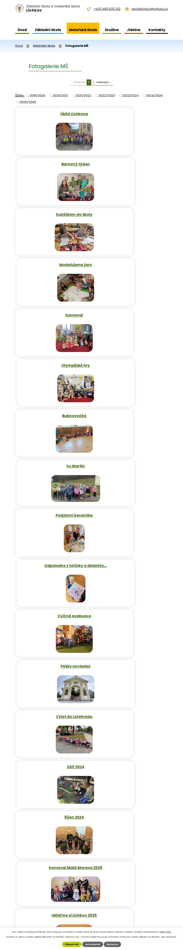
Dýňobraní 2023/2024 (52, 756)
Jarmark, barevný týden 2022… (130, 607)
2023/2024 (130, 96)
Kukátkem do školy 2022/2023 (52, 607)
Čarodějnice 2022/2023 (52, 657)
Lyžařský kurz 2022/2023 (130, 558)
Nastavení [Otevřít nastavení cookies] (114, 944)
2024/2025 (154, 96)
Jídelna (133, 29)
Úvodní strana (26, 897)
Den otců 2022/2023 (52, 706)
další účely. (166, 931)
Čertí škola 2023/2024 (130, 756)
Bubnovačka (52, 261)
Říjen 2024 (52, 459)
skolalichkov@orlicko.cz (150, 9)
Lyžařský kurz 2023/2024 (53, 805)
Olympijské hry (130, 212)
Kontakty (157, 29)
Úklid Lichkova (52, 113)
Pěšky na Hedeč (130, 360)
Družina (112, 29)
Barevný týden (130, 113)
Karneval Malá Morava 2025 (130, 459)
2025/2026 (27, 102)
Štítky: (19, 95)
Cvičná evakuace (52, 360)
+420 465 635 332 (107, 9)
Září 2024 (130, 410)
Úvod (22, 29)
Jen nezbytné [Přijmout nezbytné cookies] (93, 944)
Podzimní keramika (52, 311)
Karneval (52, 212)
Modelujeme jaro (130, 162)
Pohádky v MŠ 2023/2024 (130, 805)
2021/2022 (83, 96)
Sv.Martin (130, 261)
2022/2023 (107, 96)
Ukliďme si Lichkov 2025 (52, 508)
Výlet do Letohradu (52, 410)
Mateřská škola (83, 29)
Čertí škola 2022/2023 (52, 558)
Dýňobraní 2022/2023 (130, 508)
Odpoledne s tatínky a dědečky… (130, 311)
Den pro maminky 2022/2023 (130, 657)
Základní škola (48, 29)
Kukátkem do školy (52, 162)
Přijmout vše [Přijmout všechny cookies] (70, 944)
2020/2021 (60, 96)
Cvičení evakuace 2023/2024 (130, 706)
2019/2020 (37, 96)
